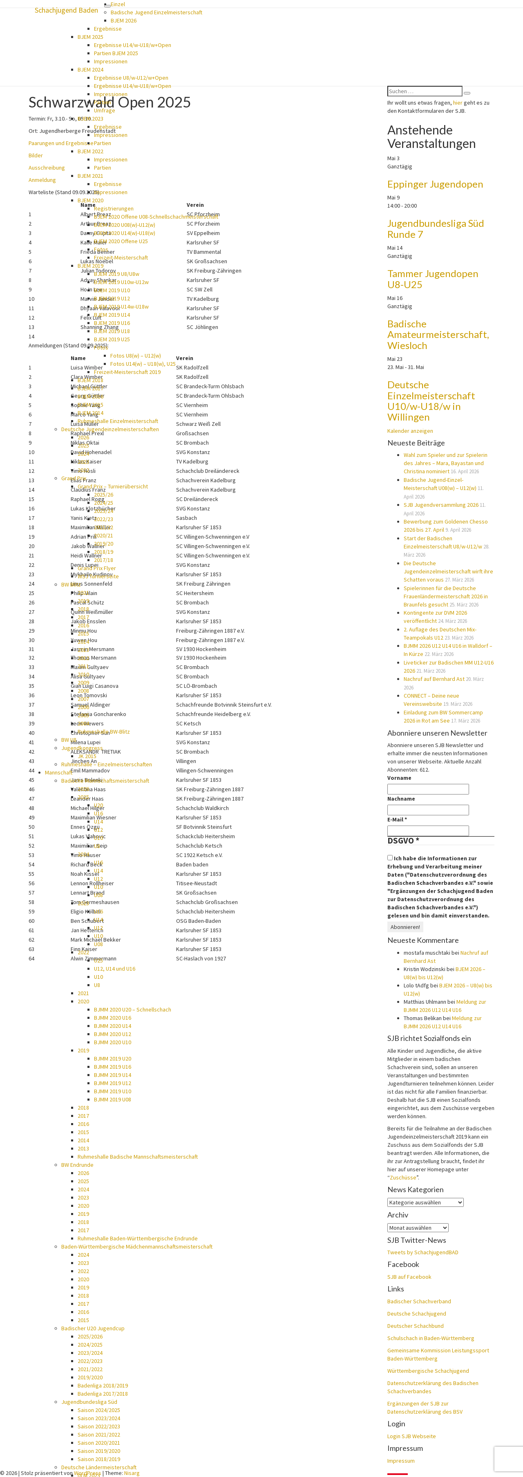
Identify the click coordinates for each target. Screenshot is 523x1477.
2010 (83, 674)
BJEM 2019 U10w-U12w (121, 282)
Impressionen (110, 61)
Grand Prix (73, 478)
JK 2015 (87, 756)
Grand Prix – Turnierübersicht (113, 486)
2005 (83, 715)
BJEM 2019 (90, 265)
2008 (83, 690)
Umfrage (104, 110)
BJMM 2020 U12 (112, 1034)
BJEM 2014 (90, 412)
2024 (83, 453)
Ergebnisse (108, 28)
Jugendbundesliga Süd (89, 1401)
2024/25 (103, 502)
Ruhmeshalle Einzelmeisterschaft (118, 421)
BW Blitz (71, 584)
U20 (98, 805)
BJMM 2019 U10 (112, 1091)
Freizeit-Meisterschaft (121, 257)
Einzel (118, 4)
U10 (98, 837)
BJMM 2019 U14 (112, 1075)
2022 (83, 470)
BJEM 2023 (90, 118)
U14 (98, 821)
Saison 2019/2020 (99, 1451)
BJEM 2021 (90, 175)
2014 (83, 641)
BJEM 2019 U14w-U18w (121, 306)
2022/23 (103, 519)
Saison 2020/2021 (99, 1442)
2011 (83, 666)
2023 (83, 461)
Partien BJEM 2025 (116, 53)
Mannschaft (58, 772)
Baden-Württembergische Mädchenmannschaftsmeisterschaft (136, 1246)
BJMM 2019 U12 (112, 1083)
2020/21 (103, 535)
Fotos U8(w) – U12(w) (135, 355)
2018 (83, 609)
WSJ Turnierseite (98, 576)
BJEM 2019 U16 (112, 323)
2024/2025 (90, 1344)
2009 (83, 682)
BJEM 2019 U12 (112, 298)
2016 (83, 625)
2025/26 (103, 494)
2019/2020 (90, 1377)
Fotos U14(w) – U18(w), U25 (143, 363)
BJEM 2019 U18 (112, 331)
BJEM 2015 (90, 404)
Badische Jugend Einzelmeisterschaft (156, 12)
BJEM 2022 (90, 151)
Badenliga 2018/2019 (103, 1385)
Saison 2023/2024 (99, 1418)
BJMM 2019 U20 (112, 1058)
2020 (83, 1001)
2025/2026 (90, 1336)
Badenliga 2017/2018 (103, 1393)
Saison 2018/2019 (99, 1459)
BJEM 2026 (123, 20)
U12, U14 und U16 (114, 968)
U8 (97, 846)
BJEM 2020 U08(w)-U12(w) (124, 224)
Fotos (101, 249)
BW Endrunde (77, 1164)
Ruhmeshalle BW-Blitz (104, 731)
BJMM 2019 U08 (112, 1099)
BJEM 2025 (90, 36)
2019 (83, 600)
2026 (83, 437)
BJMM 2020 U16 (112, 1017)
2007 (83, 699)
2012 (83, 658)
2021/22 (103, 527)
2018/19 (103, 551)
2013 (83, 649)
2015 (83, 633)
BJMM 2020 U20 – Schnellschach (132, 1009)
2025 (83, 445)
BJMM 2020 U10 (112, 1042)
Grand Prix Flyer (97, 568)
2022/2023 (90, 1361)
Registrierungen (114, 208)
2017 (83, 617)
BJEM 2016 (90, 396)
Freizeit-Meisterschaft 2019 (127, 372)
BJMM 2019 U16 (112, 1066)
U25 (98, 960)
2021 (83, 592)
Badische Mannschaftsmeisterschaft (105, 780)
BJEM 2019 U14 (112, 314)
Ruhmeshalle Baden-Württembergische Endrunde (138, 1238)
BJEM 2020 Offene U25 (121, 241)
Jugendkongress (82, 748)
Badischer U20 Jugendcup (93, 1328)
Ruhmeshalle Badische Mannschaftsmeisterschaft (138, 1156)
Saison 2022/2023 (99, 1426)
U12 (98, 829)
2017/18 (103, 560)
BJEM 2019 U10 (112, 290)
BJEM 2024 (90, 69)
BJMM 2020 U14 (112, 1025)
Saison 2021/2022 (99, 1434)
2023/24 (103, 511)
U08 (98, 895)
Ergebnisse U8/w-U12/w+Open (131, 77)
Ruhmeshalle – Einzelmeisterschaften (106, 764)
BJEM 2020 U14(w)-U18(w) (124, 233)
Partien (102, 102)
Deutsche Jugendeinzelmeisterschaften (110, 429)
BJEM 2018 (90, 380)
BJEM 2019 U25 (112, 339)
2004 (83, 723)
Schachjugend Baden (66, 10)
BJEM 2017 (90, 388)
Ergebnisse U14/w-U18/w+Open (132, 45)
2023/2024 (90, 1352)
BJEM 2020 (90, 200)
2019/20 (103, 543)
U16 (98, 813)
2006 (83, 707)
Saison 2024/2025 (99, 1410)
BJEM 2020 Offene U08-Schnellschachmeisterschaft (156, 216)
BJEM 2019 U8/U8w (116, 273)
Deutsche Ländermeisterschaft (98, 1467)
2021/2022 (90, 1369)
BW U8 (68, 739)
